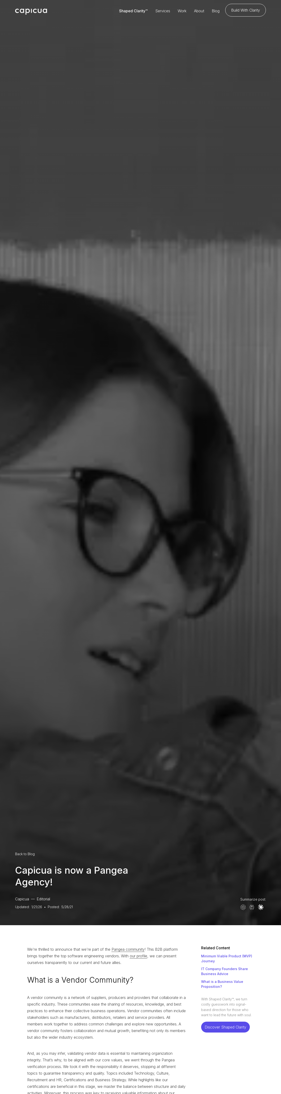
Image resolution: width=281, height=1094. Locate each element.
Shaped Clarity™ (133, 11)
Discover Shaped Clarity (225, 1027)
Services (162, 11)
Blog (216, 11)
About (199, 11)
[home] (31, 11)
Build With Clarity (245, 10)
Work (182, 11)
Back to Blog (25, 854)
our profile (138, 956)
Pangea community (128, 949)
